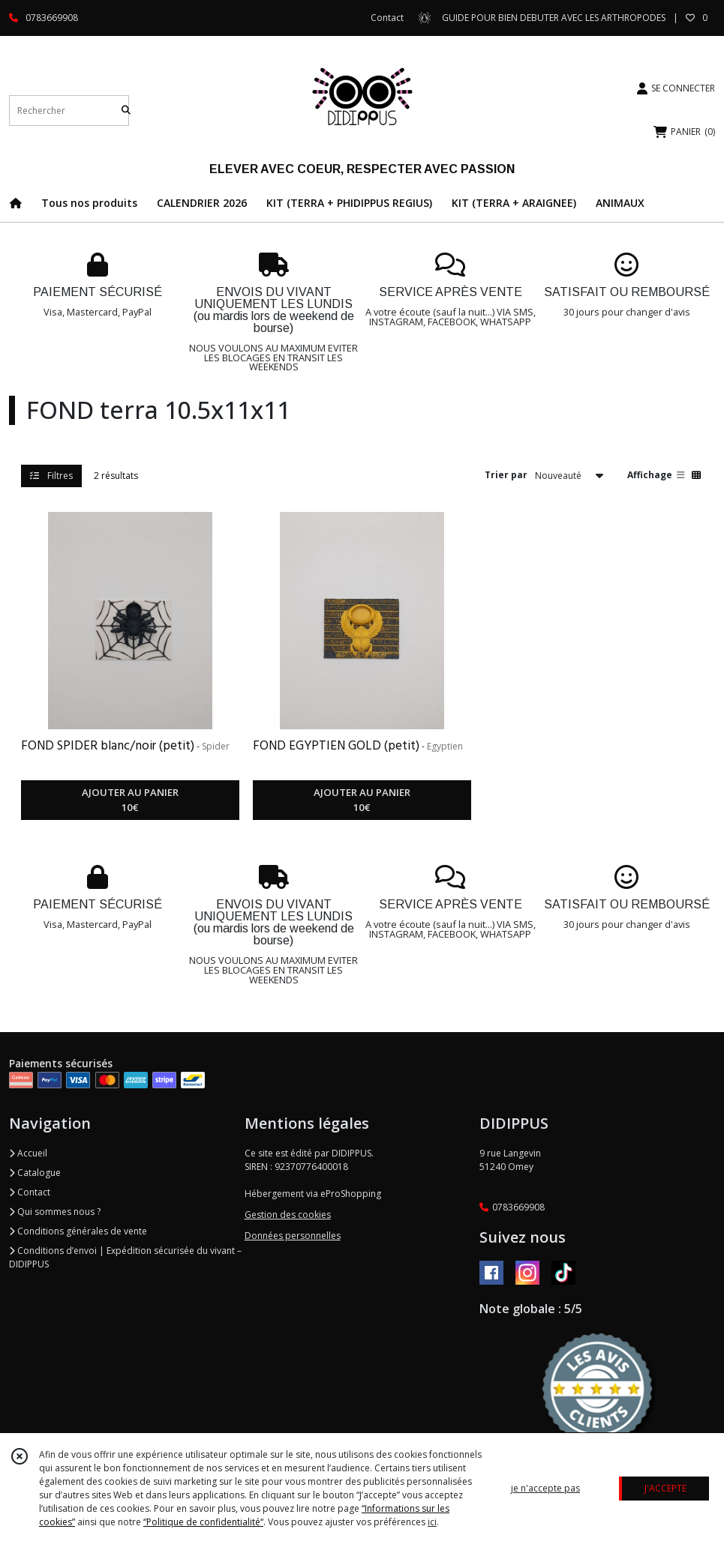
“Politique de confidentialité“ (203, 1522)
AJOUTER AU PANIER (130, 800)
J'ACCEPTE (665, 1488)
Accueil (28, 1153)
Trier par (506, 474)
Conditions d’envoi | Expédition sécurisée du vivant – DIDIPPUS (125, 1257)
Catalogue (35, 1172)
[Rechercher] (126, 110)
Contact (387, 17)
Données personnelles (293, 1235)
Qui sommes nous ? (55, 1211)
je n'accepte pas (545, 1488)
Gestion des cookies (288, 1214)
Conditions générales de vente (78, 1231)
